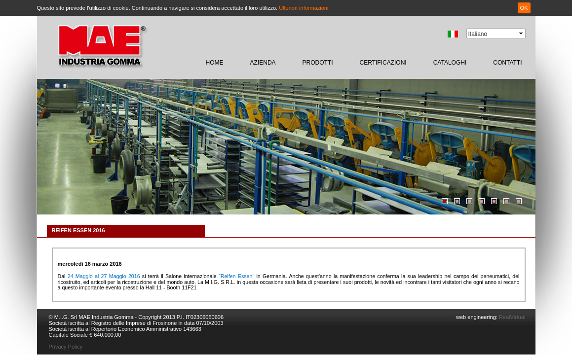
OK (524, 8)
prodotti (318, 62)
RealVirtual (511, 317)
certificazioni (383, 62)
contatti (507, 62)
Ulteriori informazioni (303, 8)
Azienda (263, 62)
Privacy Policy (65, 347)
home (215, 62)
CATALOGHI (450, 62)
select (522, 33)
